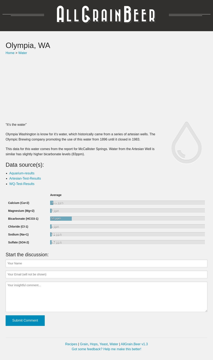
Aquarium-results (22, 173)
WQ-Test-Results (22, 184)
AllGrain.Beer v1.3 (134, 344)
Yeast (103, 344)
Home (10, 53)
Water (22, 53)
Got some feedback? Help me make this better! (106, 349)
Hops (94, 344)
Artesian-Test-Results (25, 178)
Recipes (71, 344)
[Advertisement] (106, 89)
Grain (84, 344)
